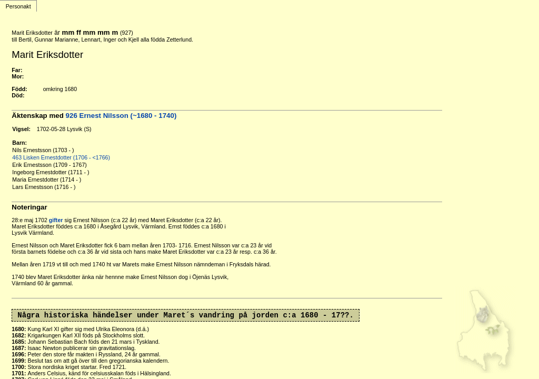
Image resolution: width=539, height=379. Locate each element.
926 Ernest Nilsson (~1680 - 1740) (121, 115)
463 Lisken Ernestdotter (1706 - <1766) (61, 157)
